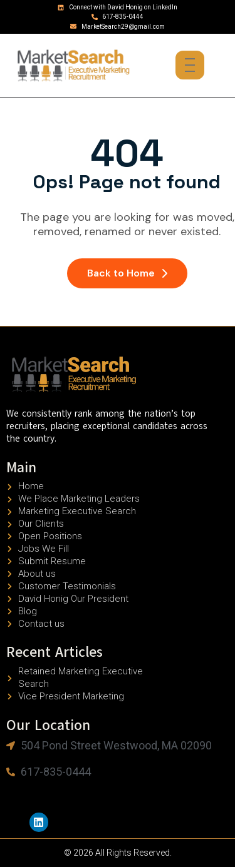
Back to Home (127, 273)
